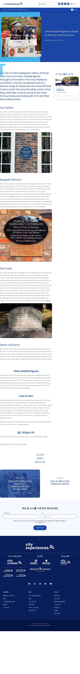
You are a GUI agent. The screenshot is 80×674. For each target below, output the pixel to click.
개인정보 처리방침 (59, 601)
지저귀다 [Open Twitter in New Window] (40, 584)
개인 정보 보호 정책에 (29, 521)
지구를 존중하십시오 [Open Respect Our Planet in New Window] (9, 601)
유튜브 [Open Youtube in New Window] (51, 584)
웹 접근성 (57, 607)
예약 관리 (31, 604)
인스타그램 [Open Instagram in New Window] (34, 584)
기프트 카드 (57, 604)
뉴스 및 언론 (32, 601)
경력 (4, 598)
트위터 (40, 458)
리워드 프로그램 (33, 607)
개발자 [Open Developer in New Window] (56, 610)
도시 (42, 513)
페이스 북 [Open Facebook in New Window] (29, 584)
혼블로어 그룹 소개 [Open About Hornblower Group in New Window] (8, 595)
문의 (30, 598)
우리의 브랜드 (12, 9)
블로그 (5, 604)
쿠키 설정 (57, 613)
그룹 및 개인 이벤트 (22, 9)
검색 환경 (42, 4)
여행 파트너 (32, 610)
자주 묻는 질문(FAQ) (35, 595)
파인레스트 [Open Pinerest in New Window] (45, 584)
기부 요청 (6, 607)
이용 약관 (19, 521)
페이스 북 (40, 461)
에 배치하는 (54, 40)
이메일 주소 (6, 513)
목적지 (5, 9)
